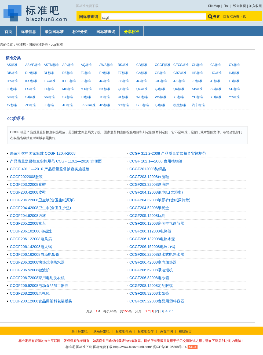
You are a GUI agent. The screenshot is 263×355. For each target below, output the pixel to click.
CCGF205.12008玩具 (147, 215)
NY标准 (104, 89)
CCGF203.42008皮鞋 (28, 192)
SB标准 (197, 89)
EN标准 (104, 73)
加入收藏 (255, 6)
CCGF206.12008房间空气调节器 (156, 223)
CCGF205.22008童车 (28, 223)
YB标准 (178, 97)
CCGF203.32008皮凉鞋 (149, 184)
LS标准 (30, 89)
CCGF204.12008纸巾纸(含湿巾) (156, 192)
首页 (8, 32)
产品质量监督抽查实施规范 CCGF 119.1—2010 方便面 (56, 161)
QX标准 (178, 89)
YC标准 (197, 97)
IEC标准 (50, 81)
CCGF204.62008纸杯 (28, 215)
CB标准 (141, 65)
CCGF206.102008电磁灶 (31, 231)
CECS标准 (181, 65)
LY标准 (49, 89)
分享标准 (131, 32)
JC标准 (104, 81)
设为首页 (239, 6)
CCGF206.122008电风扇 (31, 239)
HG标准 (216, 73)
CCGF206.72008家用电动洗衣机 (37, 278)
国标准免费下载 (234, 16)
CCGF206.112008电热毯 (150, 231)
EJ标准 (86, 73)
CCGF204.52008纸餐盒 (149, 208)
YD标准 (215, 97)
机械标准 (179, 105)
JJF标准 (179, 81)
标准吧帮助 (124, 331)
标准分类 (79, 32)
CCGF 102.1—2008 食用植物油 (155, 161)
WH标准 (142, 97)
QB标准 (123, 89)
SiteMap (214, 6)
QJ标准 (160, 89)
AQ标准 (86, 65)
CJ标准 (215, 65)
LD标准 (12, 89)
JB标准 (86, 81)
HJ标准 (234, 73)
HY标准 (12, 81)
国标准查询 (105, 32)
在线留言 (185, 331)
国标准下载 (84, 347)
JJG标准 (161, 81)
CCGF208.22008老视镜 (30, 293)
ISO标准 (31, 81)
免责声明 (166, 331)
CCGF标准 (162, 65)
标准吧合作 (146, 331)
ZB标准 (30, 105)
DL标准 (49, 73)
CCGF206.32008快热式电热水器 (37, 262)
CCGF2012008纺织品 (147, 169)
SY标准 (67, 97)
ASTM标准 (51, 65)
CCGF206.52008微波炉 (30, 270)
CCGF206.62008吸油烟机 (151, 270)
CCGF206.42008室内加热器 (153, 262)
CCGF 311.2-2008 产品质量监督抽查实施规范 (167, 153)
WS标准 (160, 97)
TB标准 (86, 97)
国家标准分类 (38, 44)
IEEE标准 (69, 81)
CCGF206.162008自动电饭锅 (34, 254)
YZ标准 (12, 105)
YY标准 (234, 97)
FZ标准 (123, 73)
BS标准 (123, 65)
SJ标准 (30, 97)
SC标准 (215, 89)
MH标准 (68, 89)
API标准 (68, 65)
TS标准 (104, 97)
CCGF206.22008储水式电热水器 (156, 254)
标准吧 (21, 44)
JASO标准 (88, 105)
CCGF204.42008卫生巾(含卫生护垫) (40, 208)
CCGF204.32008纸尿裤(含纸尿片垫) (159, 200)
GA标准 (141, 73)
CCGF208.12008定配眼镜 (151, 285)
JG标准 (141, 81)
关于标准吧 (79, 331)
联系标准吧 (101, 331)
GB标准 (160, 73)
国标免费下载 (102, 347)
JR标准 (197, 81)
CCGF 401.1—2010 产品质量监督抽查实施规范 (49, 169)
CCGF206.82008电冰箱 (149, 278)
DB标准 (12, 73)
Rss (226, 6)
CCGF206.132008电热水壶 (152, 239)
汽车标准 (198, 105)
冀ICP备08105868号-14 (170, 347)
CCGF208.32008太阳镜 (149, 293)
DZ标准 (67, 73)
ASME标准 (33, 65)
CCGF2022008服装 (26, 177)
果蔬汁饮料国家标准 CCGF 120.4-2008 (42, 153)
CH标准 (197, 65)
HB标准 (197, 73)
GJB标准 (142, 105)
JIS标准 (123, 81)
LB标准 (234, 81)
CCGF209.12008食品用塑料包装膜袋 (41, 301)
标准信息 (28, 32)
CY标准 (234, 65)
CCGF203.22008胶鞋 (28, 184)
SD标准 (234, 89)
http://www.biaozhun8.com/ (132, 347)
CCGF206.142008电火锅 (31, 247)
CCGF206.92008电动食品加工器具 (39, 285)
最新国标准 (54, 32)
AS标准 (12, 65)
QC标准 (142, 89)
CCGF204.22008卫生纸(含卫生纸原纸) (42, 200)
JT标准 (215, 81)
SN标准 (49, 97)
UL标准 (123, 97)
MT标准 (86, 89)
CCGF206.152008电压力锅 (152, 247)
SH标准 (12, 97)
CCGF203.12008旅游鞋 (149, 177)
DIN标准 (31, 73)
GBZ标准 (180, 73)
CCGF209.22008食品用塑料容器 (156, 301)
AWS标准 (106, 65)
